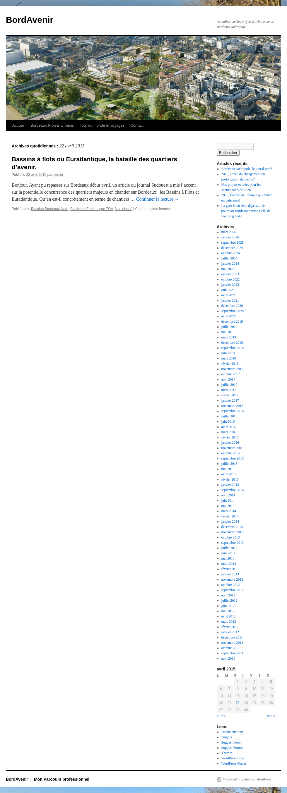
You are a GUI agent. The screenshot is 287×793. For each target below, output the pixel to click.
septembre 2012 (232, 590)
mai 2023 (228, 269)
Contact (137, 125)
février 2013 (230, 569)
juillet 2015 (229, 464)
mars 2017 (228, 390)
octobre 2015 (230, 453)
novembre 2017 (232, 369)
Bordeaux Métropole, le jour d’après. (247, 169)
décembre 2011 (232, 637)
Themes (227, 753)
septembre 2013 (232, 543)
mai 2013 (228, 558)
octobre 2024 (230, 253)
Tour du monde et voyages (102, 125)
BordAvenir (29, 20)
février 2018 (230, 364)
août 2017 (228, 379)
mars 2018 (228, 358)
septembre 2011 (232, 653)
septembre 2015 (232, 458)
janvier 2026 (230, 237)
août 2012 (228, 595)
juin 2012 (228, 606)
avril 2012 (228, 616)
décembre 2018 (232, 342)
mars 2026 (228, 232)
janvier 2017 (230, 400)
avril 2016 (228, 427)
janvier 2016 (230, 443)
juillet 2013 (229, 548)
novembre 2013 (232, 532)
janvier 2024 (230, 264)
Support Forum (232, 748)
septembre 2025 (232, 242)
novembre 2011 (232, 643)
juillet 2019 (229, 327)
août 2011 (228, 658)
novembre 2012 (232, 579)
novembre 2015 (232, 448)
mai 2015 (228, 469)
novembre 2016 (232, 406)
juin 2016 (228, 421)
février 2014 (230, 516)
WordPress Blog (232, 758)
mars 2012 (228, 622)
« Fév (221, 716)
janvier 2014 (230, 522)
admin (58, 175)
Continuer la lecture (157, 199)
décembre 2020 (232, 306)
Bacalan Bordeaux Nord (49, 209)
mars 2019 (228, 337)
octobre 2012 (230, 585)
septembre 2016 (232, 411)
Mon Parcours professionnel (61, 779)
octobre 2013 (230, 537)
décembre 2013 (232, 527)
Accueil (18, 125)
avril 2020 (228, 316)
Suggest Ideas (231, 742)
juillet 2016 (229, 416)
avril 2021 (228, 295)
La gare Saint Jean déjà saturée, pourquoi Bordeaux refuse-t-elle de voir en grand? (246, 211)
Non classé (123, 209)
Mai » (271, 716)
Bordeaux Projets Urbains (52, 125)
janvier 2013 (230, 574)
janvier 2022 (230, 285)
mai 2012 (228, 611)
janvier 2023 (230, 274)
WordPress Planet (233, 763)
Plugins (226, 737)
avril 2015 (228, 474)
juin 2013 (228, 553)
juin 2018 (228, 353)
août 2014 (228, 495)
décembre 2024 (232, 248)
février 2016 (230, 437)
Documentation (232, 732)
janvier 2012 (230, 632)
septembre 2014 (232, 490)
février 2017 (230, 395)
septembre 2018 (232, 348)
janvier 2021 (230, 300)
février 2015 (230, 479)
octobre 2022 (230, 279)
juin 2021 (228, 290)
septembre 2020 (232, 311)
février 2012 (230, 627)
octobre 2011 (230, 648)
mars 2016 (228, 432)
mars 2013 (228, 564)
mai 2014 (228, 506)
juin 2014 (228, 500)
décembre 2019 (232, 321)
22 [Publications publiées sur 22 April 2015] (238, 703)
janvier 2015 (230, 485)
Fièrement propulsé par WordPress (247, 779)
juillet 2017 (229, 385)
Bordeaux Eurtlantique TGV (91, 209)
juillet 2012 (229, 600)
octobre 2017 (230, 374)
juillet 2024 (229, 258)
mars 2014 (228, 511)
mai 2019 (228, 332)
